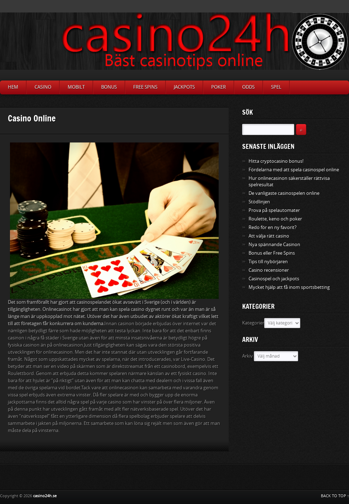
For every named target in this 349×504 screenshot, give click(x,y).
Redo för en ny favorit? (273, 227)
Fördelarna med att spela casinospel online (294, 169)
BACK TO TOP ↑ (335, 496)
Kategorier (253, 323)
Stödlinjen (259, 201)
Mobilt (76, 87)
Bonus (109, 87)
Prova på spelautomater (274, 210)
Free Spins (145, 87)
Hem (13, 87)
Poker (218, 87)
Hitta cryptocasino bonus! (276, 161)
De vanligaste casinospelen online (284, 193)
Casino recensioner (269, 270)
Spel (276, 87)
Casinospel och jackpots (274, 278)
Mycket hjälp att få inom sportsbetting (289, 287)
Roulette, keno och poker (275, 219)
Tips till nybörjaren (268, 261)
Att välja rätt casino (269, 236)
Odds (248, 87)
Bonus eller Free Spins (272, 253)
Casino (43, 87)
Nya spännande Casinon (274, 244)
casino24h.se (45, 496)
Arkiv (247, 356)
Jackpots (184, 87)
